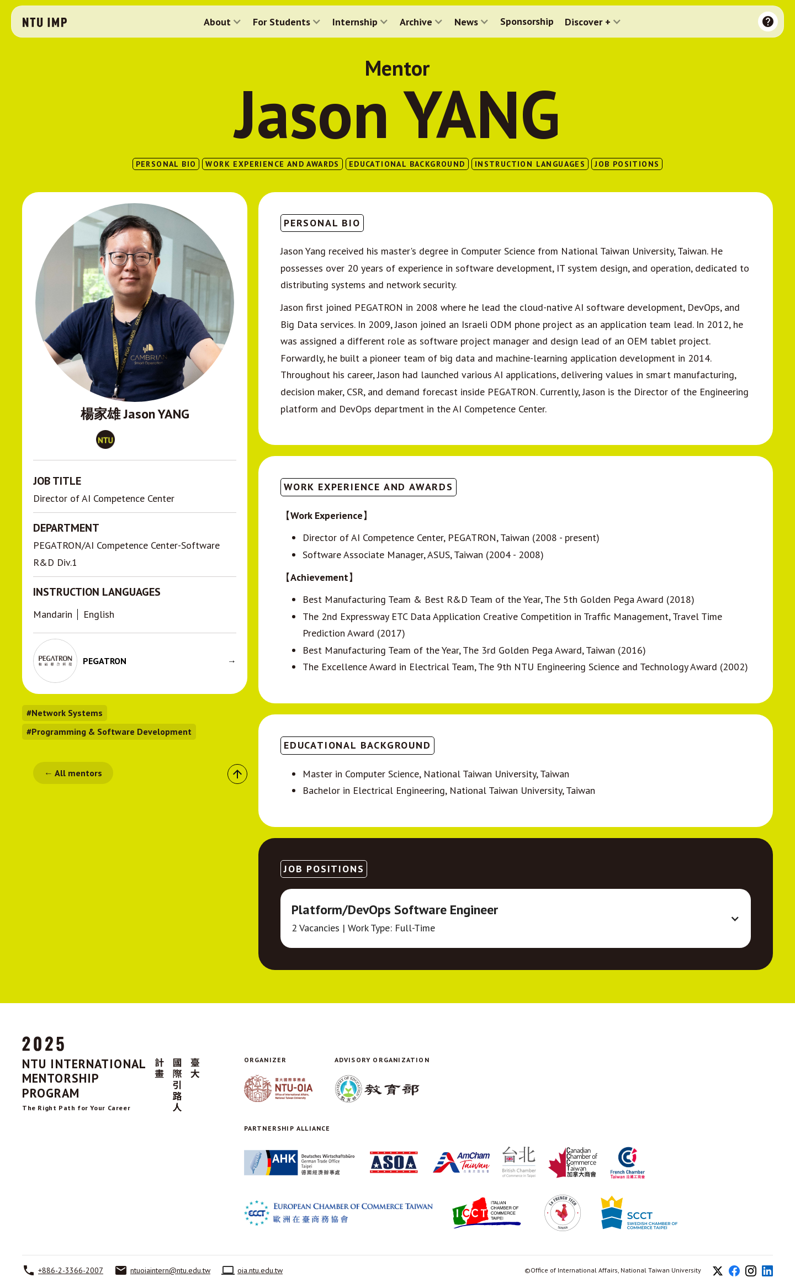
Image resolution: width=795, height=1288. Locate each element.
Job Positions (627, 164)
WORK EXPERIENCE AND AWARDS (272, 164)
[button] (223, 21)
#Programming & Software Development (109, 731)
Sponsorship (527, 21)
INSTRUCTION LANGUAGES (530, 164)
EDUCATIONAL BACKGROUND (407, 164)
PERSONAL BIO (166, 164)
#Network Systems (64, 712)
